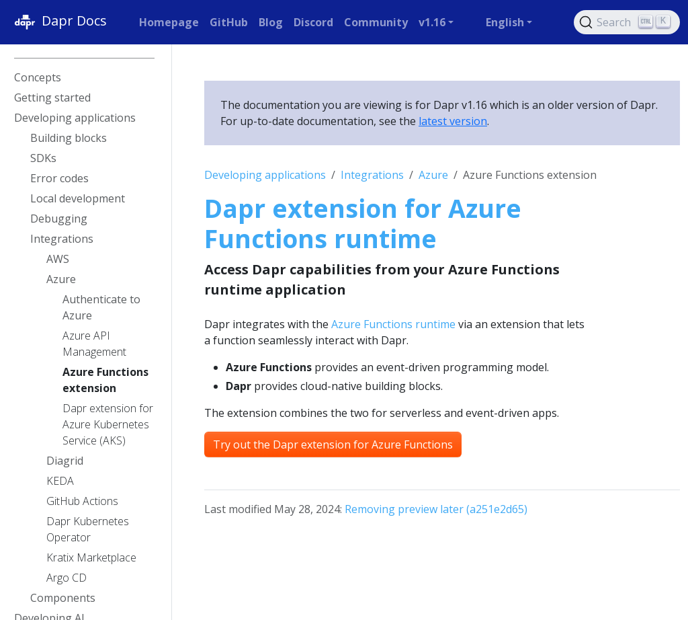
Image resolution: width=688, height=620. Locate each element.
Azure (433, 174)
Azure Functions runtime (393, 324)
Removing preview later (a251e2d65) (436, 509)
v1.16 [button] (432, 22)
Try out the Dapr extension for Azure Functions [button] (333, 444)
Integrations (372, 174)
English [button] (505, 22)
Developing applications (265, 174)
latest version (453, 121)
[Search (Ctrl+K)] (627, 22)
